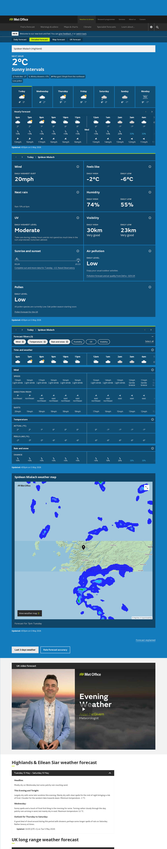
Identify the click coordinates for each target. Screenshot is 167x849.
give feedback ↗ (66, 33)
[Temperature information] (152, 419)
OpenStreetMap (147, 618)
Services (122, 19)
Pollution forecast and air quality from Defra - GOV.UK (111, 276)
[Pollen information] (150, 287)
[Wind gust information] (77, 167)
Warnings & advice (49, 27)
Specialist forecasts (106, 27)
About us (132, 19)
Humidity (78, 341)
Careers (143, 19)
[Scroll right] (152, 111)
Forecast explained (145, 640)
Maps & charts (71, 27)
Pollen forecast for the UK (26, 312)
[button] (83, 548)
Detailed (39, 39)
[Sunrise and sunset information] (77, 251)
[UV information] (77, 218)
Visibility (104, 341)
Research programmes (106, 19)
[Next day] (22, 157)
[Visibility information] (150, 218)
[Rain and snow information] (152, 448)
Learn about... (128, 27)
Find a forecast (27, 27)
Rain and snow (58, 342)
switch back (81, 33)
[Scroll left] (145, 111)
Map (59, 39)
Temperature (36, 342)
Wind (19, 342)
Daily (20, 39)
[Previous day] (16, 157)
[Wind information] (152, 370)
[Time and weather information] (152, 350)
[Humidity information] (150, 192)
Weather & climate (86, 19)
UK (75, 39)
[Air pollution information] (150, 251)
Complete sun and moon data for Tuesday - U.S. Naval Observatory (45, 268)
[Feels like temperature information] (150, 167)
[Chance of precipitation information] (77, 192)
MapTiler (136, 618)
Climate (87, 27)
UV (91, 341)
